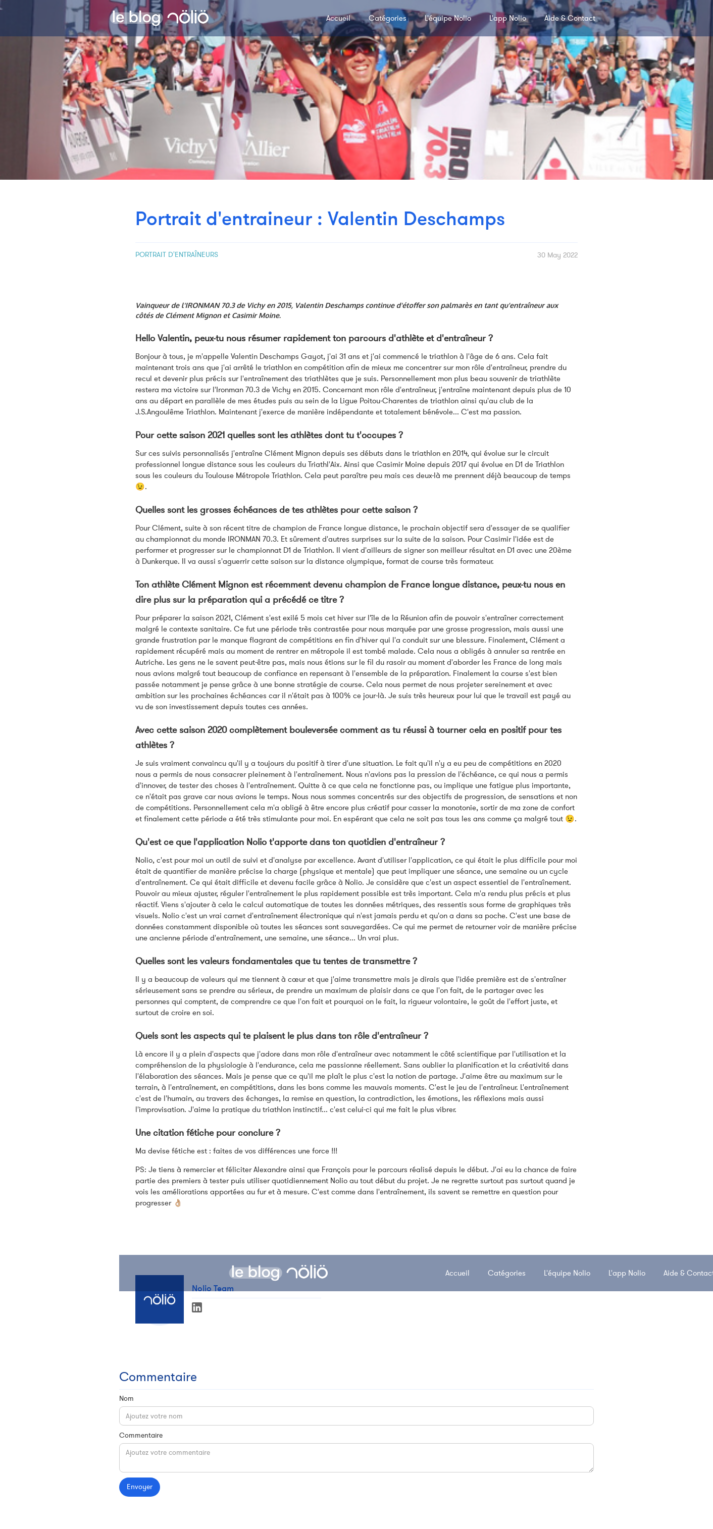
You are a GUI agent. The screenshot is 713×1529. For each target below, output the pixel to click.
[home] (159, 18)
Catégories (387, 18)
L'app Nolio (507, 18)
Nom (126, 1398)
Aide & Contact (569, 18)
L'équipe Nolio (448, 18)
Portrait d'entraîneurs (176, 254)
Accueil (338, 18)
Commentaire (141, 1435)
